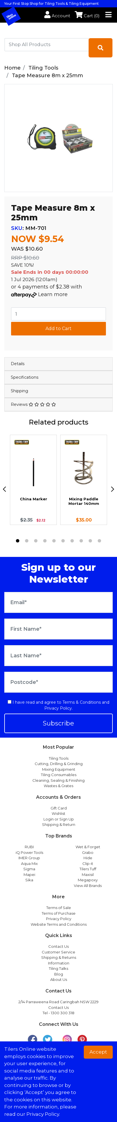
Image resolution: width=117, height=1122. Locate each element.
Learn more (53, 294)
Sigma (29, 869)
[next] (112, 489)
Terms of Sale (58, 907)
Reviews (33, 404)
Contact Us (58, 946)
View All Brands (88, 885)
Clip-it (87, 863)
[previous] (4, 489)
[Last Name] (58, 655)
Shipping (19, 390)
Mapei (29, 874)
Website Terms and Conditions (59, 924)
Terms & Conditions (81, 702)
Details (17, 363)
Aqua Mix (29, 863)
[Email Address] (58, 602)
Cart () (87, 15)
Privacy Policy (58, 708)
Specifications (24, 377)
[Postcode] (58, 682)
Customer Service (58, 952)
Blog (58, 974)
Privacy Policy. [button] (43, 1114)
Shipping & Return (58, 824)
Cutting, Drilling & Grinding (59, 763)
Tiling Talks (58, 968)
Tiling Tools (58, 758)
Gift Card (59, 808)
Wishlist (58, 813)
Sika (29, 880)
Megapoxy (88, 880)
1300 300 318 (62, 1013)
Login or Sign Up (58, 819)
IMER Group (29, 858)
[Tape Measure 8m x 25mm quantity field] (58, 313)
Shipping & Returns (58, 957)
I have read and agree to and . (58, 705)
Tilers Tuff (88, 869)
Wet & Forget (88, 847)
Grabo (87, 852)
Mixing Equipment (58, 769)
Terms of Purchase (59, 913)
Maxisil (88, 874)
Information (58, 963)
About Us (58, 979)
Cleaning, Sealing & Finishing (58, 780)
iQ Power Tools (29, 852)
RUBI (29, 847)
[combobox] (47, 44)
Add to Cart (58, 328)
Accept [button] (98, 1052)
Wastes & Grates (58, 785)
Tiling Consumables (58, 774)
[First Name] (58, 629)
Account (57, 15)
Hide (87, 858)
